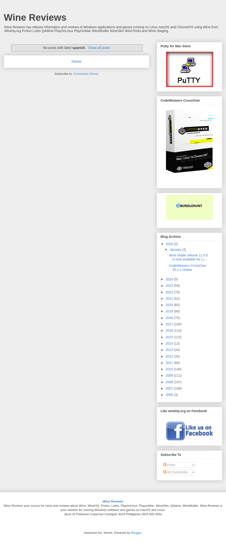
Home (76, 62)
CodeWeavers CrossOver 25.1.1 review (187, 267)
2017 (170, 324)
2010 (170, 369)
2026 (170, 244)
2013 (170, 350)
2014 (170, 343)
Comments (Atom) (85, 74)
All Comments (175, 472)
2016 (170, 330)
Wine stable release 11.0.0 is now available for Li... (188, 257)
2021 (170, 298)
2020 (170, 305)
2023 (170, 285)
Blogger (136, 532)
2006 (170, 395)
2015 (170, 337)
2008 (170, 382)
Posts (169, 465)
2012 (170, 356)
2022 (170, 292)
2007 (170, 388)
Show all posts (99, 48)
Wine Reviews (35, 17)
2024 (170, 279)
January (176, 249)
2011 (170, 363)
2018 (170, 318)
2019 (170, 311)
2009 (170, 375)
